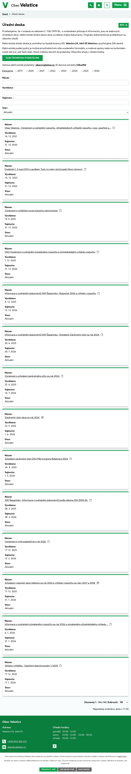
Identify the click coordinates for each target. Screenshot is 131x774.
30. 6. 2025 (10, 343)
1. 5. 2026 (10, 475)
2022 (52, 71)
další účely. (122, 756)
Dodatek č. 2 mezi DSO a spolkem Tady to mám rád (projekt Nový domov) (45, 169)
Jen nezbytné (67, 770)
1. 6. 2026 (10, 434)
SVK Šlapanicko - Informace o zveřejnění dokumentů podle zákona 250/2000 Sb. (48, 500)
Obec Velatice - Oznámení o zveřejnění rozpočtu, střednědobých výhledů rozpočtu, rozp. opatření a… (59, 128)
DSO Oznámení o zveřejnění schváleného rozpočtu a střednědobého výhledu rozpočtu (52, 252)
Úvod (5, 14)
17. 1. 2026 (10, 682)
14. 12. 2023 (11, 177)
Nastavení (84, 770)
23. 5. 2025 (10, 426)
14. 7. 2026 (10, 393)
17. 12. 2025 (11, 550)
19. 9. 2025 (10, 219)
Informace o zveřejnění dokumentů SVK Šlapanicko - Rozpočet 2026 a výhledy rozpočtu (52, 293)
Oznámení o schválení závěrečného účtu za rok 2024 (34, 376)
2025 (86, 71)
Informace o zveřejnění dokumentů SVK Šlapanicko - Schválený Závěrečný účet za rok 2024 (54, 335)
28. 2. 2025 (10, 508)
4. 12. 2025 (10, 302)
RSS (123, 25)
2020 (31, 71)
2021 (42, 71)
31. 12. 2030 (11, 145)
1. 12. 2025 (10, 260)
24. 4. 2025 (11, 467)
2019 (20, 71)
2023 (63, 71)
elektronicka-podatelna (22, 58)
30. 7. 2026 (10, 351)
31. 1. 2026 (10, 600)
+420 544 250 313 (17, 741)
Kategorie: (7, 71)
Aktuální (9, 153)
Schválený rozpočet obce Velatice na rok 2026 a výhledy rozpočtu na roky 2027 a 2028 (52, 583)
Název (5, 77)
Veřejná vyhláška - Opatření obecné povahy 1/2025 (33, 665)
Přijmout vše (48, 770)
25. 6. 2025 (10, 384)
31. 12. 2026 (11, 186)
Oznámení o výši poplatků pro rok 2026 (27, 541)
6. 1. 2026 (10, 633)
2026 (97, 71)
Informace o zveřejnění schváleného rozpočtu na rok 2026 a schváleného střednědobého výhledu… (58, 624)
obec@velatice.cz (16, 747)
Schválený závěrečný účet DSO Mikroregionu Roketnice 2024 (38, 459)
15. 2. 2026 (10, 558)
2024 (75, 71)
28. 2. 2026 (10, 517)
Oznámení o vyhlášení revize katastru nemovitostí (33, 210)
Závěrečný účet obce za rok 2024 (24, 417)
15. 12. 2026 (11, 310)
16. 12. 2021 (11, 136)
